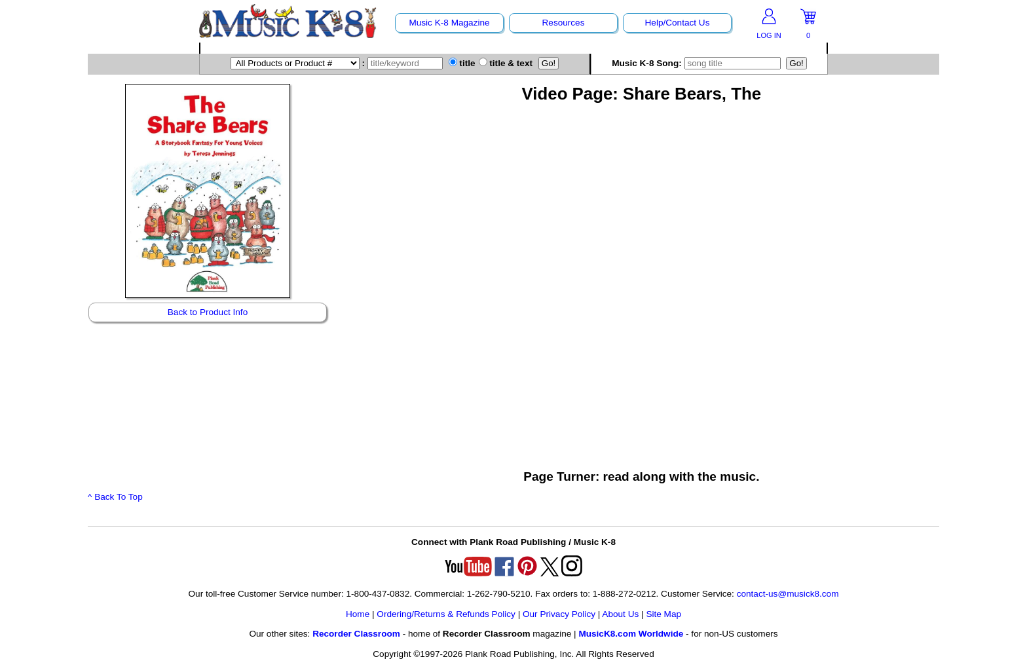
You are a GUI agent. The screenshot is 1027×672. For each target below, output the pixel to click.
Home (357, 614)
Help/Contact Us (677, 23)
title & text (506, 63)
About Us (620, 614)
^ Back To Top (115, 497)
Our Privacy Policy (559, 614)
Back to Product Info (208, 312)
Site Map (663, 614)
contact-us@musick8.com (788, 594)
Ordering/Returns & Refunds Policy (446, 614)
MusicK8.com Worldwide (630, 634)
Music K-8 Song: (697, 63)
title (462, 63)
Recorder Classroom (356, 634)
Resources (563, 23)
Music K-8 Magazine (449, 23)
